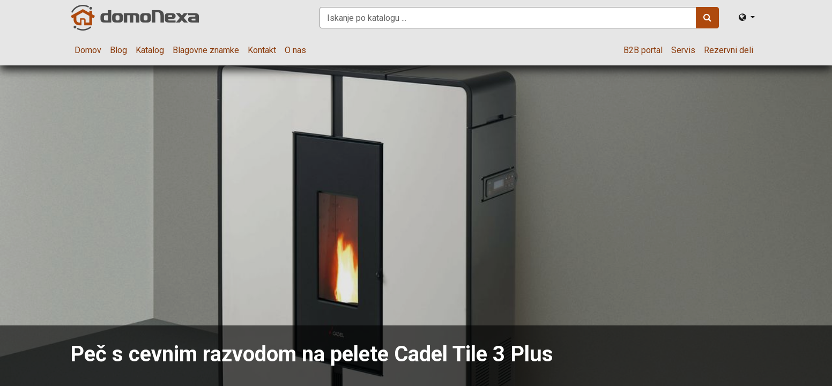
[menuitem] (88, 50)
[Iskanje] (707, 17)
